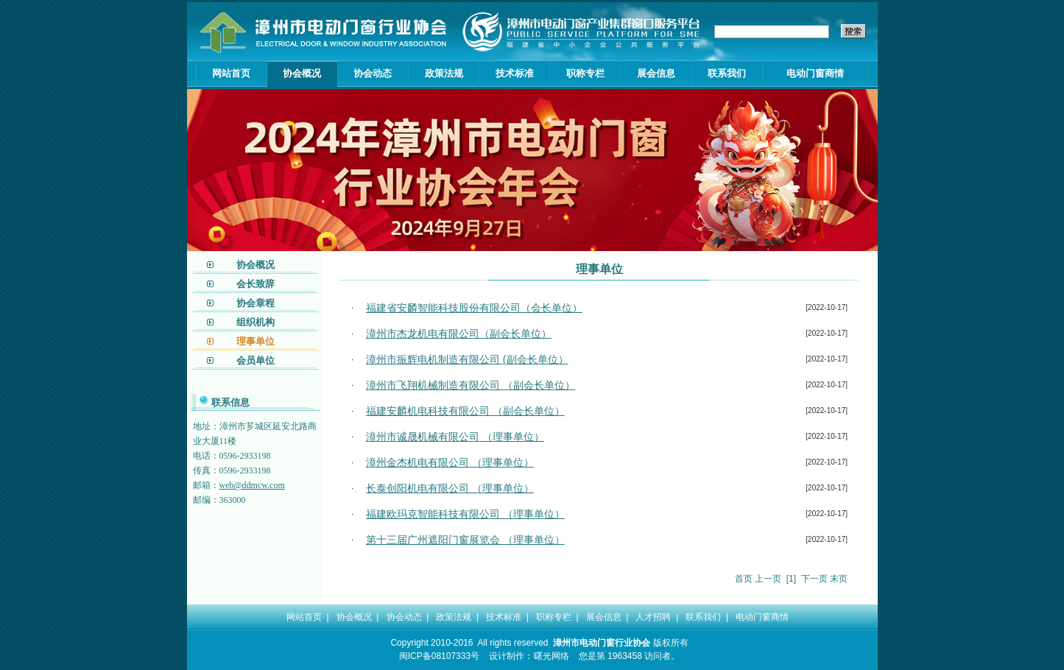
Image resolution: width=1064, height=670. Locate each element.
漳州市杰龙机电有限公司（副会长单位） (459, 333)
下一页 (814, 579)
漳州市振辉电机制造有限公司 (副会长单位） (467, 359)
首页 (744, 579)
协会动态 (372, 73)
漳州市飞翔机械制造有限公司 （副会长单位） (470, 385)
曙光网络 (551, 656)
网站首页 (231, 73)
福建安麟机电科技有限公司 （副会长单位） (465, 411)
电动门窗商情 (815, 73)
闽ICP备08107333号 (439, 656)
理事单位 (255, 341)
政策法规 (444, 73)
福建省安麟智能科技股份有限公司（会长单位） (474, 308)
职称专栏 (585, 73)
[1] (791, 579)
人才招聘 (653, 617)
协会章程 (255, 302)
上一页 (768, 579)
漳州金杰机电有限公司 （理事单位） (450, 462)
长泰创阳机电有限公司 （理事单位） (450, 488)
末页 (839, 579)
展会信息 (656, 73)
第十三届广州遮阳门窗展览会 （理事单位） (465, 540)
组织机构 (255, 322)
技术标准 (515, 73)
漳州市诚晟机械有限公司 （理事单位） (455, 436)
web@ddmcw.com (252, 485)
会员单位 (255, 360)
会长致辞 (255, 283)
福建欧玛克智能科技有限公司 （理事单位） (465, 514)
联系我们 (727, 73)
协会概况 (302, 73)
